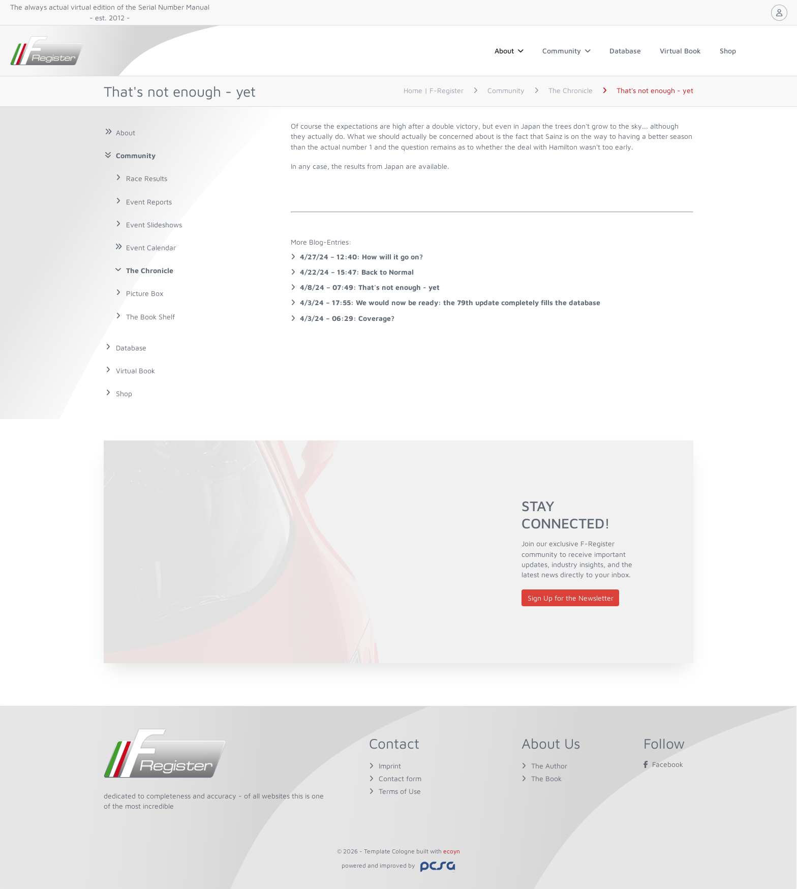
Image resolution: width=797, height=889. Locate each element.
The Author (549, 765)
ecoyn (451, 851)
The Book (546, 778)
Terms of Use (400, 791)
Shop (728, 50)
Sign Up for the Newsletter (571, 598)
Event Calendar (151, 247)
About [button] (509, 50)
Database (625, 50)
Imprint (390, 765)
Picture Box (144, 293)
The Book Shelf (150, 316)
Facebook (663, 764)
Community (566, 50)
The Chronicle (149, 270)
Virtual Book (680, 50)
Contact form (400, 778)
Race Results (146, 178)
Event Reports (149, 201)
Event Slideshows (154, 224)
